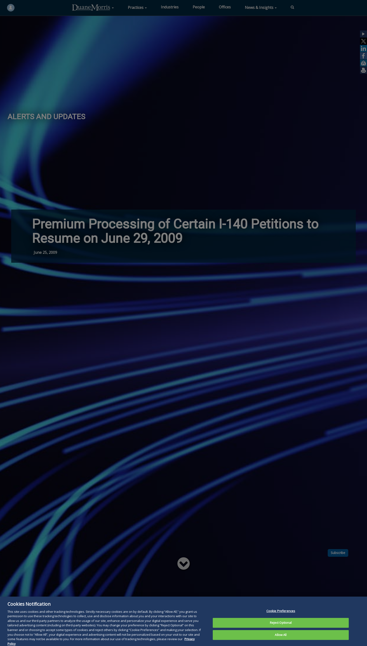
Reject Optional (281, 629)
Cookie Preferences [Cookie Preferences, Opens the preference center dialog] (280, 617)
